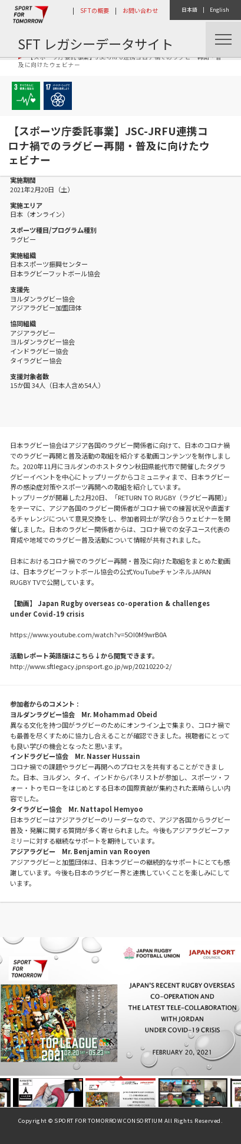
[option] (120, 1006)
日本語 (189, 10)
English (219, 10)
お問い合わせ (140, 10)
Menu (223, 39)
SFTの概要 (94, 10)
